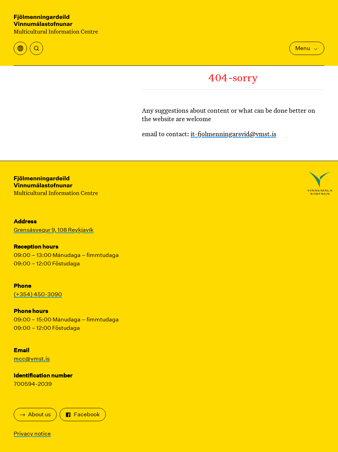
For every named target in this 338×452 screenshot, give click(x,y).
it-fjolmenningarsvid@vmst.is (233, 134)
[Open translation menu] (20, 48)
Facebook (82, 414)
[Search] (36, 48)
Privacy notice (32, 433)
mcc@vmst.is (32, 358)
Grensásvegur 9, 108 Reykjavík (54, 230)
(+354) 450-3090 (38, 294)
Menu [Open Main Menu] (306, 48)
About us (35, 414)
